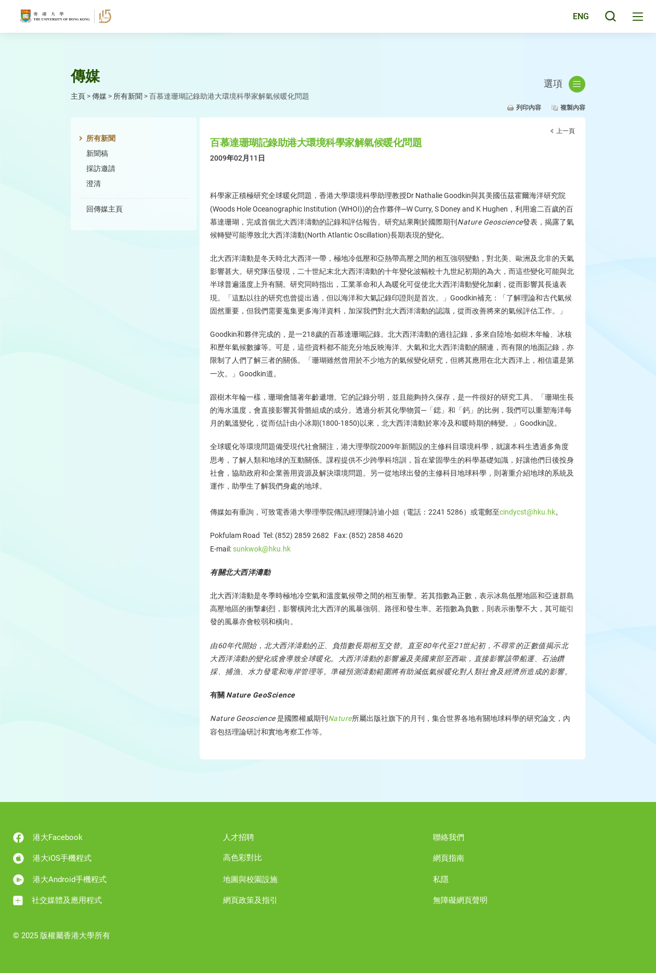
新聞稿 (97, 153)
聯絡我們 (448, 837)
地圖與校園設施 (250, 879)
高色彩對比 (242, 857)
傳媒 (99, 96)
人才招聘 (238, 837)
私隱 (441, 879)
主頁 (78, 96)
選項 (564, 84)
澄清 (93, 183)
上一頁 (565, 131)
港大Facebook (48, 837)
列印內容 (528, 107)
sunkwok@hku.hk (262, 549)
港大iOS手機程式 (52, 858)
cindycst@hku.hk (527, 512)
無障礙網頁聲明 (460, 900)
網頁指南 (448, 858)
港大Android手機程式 (60, 879)
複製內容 (572, 107)
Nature (340, 718)
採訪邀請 (100, 168)
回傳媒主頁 (104, 209)
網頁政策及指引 (250, 900)
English (572, 22)
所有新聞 (127, 96)
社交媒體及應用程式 (57, 900)
